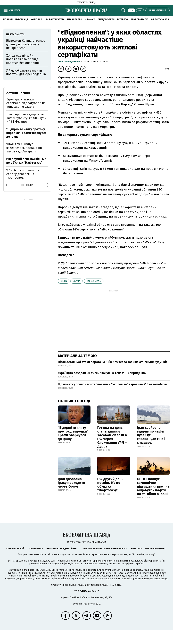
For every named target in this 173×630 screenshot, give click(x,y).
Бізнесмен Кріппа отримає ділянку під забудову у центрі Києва (25, 44)
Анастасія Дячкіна (69, 61)
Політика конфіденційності (62, 548)
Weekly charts (160, 19)
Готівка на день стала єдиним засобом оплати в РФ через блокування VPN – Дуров (112, 437)
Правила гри (74, 19)
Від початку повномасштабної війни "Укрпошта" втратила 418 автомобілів (112, 384)
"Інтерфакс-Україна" (100, 560)
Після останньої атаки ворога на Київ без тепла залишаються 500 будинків (113, 362)
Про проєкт (36, 548)
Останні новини (18, 93)
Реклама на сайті (16, 548)
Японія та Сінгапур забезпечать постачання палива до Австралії (24, 147)
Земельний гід (139, 19)
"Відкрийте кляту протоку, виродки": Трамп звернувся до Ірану (73, 433)
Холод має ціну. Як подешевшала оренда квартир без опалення (23, 59)
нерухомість (93, 281)
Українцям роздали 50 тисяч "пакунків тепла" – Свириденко (102, 373)
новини (8, 19)
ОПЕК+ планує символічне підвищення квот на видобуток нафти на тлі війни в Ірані (153, 486)
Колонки (36, 19)
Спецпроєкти (106, 19)
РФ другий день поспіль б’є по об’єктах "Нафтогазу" (110, 484)
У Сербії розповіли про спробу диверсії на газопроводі (23, 173)
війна (63, 281)
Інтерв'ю (122, 19)
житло (76, 281)
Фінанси (90, 19)
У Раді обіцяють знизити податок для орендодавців (26, 72)
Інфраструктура (54, 19)
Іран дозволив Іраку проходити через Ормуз (71, 482)
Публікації (21, 19)
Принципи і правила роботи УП (148, 548)
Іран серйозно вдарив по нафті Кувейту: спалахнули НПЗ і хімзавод (151, 435)
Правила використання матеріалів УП (104, 548)
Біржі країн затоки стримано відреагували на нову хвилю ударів (26, 103)
